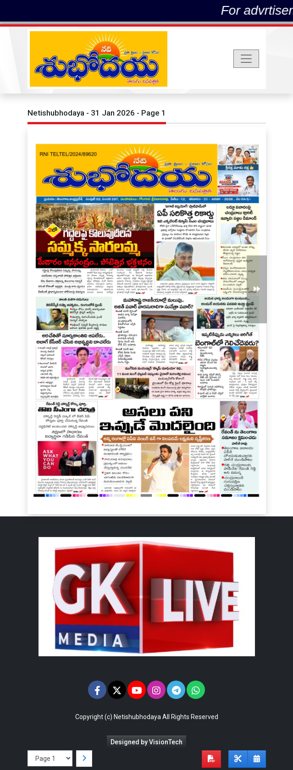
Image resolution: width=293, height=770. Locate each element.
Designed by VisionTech (146, 742)
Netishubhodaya (137, 716)
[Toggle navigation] (246, 59)
